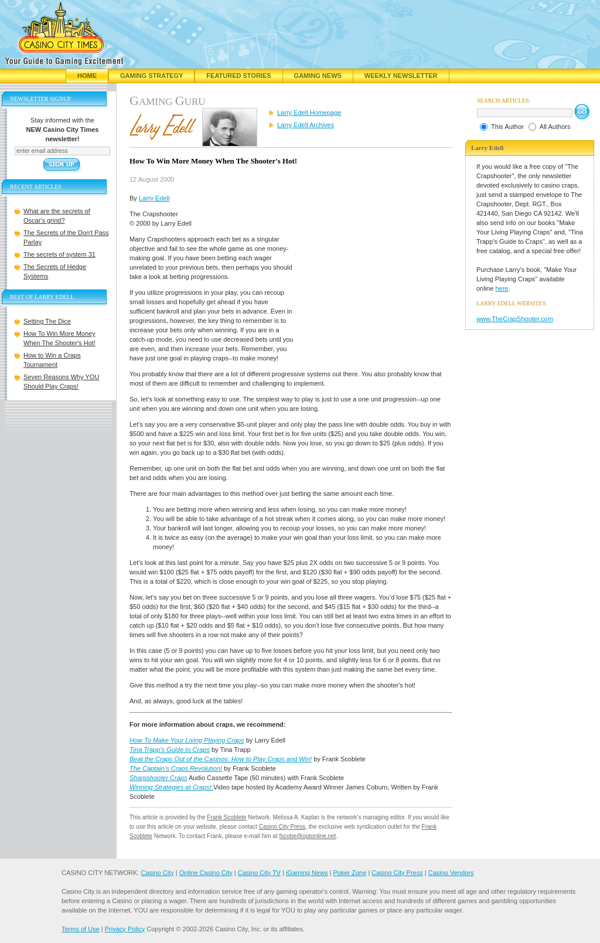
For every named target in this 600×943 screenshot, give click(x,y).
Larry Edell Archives (305, 124)
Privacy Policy (125, 928)
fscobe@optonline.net (307, 836)
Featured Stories (238, 75)
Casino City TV (259, 872)
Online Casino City (206, 872)
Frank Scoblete (226, 817)
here (501, 288)
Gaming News (318, 75)
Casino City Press (282, 826)
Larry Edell (154, 198)
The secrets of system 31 (59, 254)
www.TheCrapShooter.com (514, 318)
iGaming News (307, 872)
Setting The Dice (47, 321)
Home (87, 75)
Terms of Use (81, 928)
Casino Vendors (451, 872)
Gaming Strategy (151, 75)
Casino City (157, 872)
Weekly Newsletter (401, 75)
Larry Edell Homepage (309, 112)
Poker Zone (349, 872)
